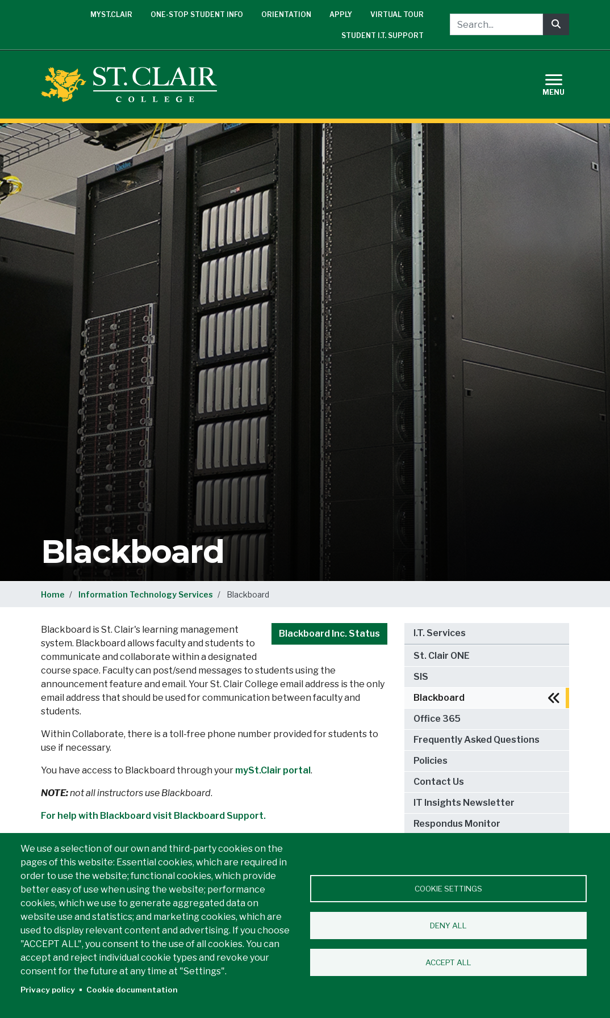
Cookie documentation (132, 989)
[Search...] (496, 24)
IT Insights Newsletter (464, 802)
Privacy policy (47, 989)
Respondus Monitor (456, 823)
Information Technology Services (145, 594)
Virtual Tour (397, 14)
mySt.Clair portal (273, 770)
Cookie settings (448, 888)
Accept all (448, 962)
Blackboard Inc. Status (329, 633)
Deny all (448, 925)
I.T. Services (439, 633)
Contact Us (438, 781)
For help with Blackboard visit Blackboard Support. (153, 815)
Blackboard (439, 697)
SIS (420, 676)
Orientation (286, 14)
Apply (340, 14)
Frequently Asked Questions (476, 739)
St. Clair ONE (441, 655)
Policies (430, 760)
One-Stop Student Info (197, 14)
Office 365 (437, 718)
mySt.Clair (111, 14)
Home (53, 594)
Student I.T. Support (382, 35)
